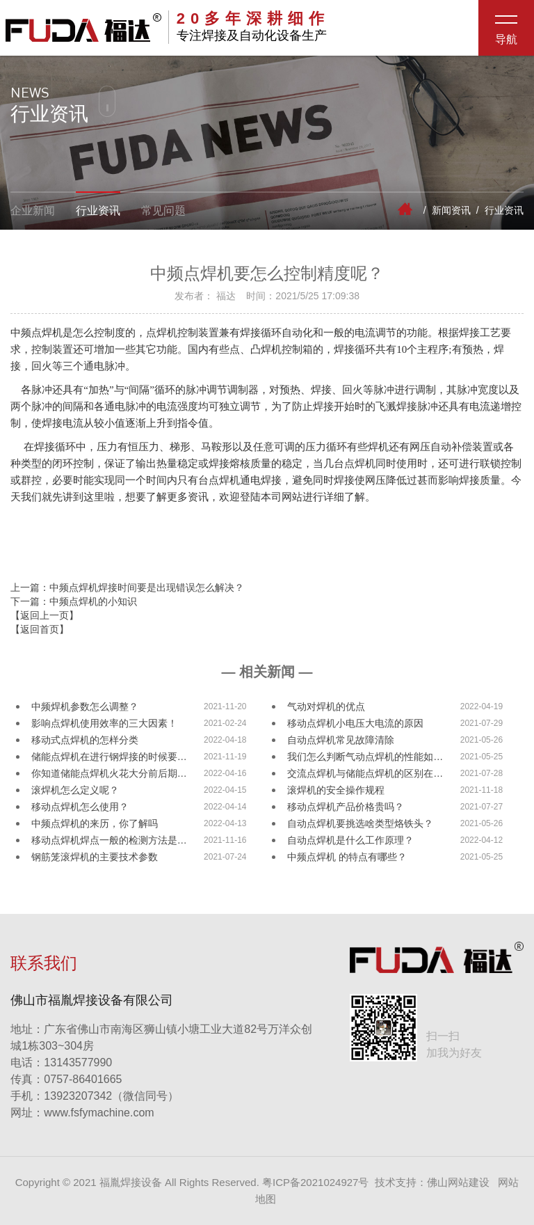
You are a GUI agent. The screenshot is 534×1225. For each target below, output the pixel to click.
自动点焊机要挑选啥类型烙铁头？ (360, 823)
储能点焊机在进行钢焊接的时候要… (109, 756)
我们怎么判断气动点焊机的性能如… (365, 756)
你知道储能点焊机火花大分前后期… (109, 773)
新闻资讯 (451, 210)
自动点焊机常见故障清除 (340, 739)
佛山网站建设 (458, 1182)
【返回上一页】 (44, 615)
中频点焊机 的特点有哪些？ (347, 856)
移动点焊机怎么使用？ (80, 806)
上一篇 (127, 587)
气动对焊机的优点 (326, 706)
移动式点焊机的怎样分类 (84, 739)
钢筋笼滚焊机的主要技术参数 (94, 856)
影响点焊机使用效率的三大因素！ (104, 723)
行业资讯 (98, 210)
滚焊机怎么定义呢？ (75, 790)
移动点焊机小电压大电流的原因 (355, 723)
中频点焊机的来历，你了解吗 (94, 823)
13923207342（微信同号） (111, 1096)
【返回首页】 (39, 629)
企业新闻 (32, 210)
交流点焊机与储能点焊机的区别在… (365, 773)
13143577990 (61, 1062)
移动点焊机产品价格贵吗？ (345, 806)
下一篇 (73, 601)
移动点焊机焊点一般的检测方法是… (109, 840)
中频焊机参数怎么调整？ (84, 706)
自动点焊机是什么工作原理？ (350, 840)
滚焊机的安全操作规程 (336, 790)
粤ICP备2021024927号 (315, 1182)
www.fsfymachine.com (82, 1113)
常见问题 (163, 210)
